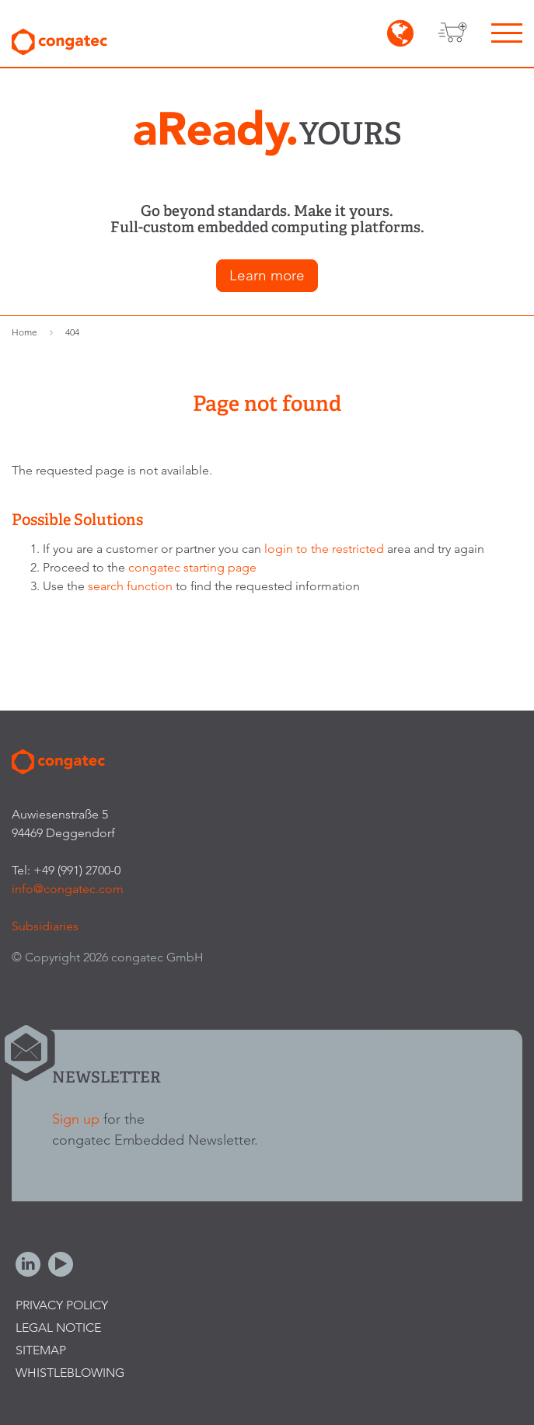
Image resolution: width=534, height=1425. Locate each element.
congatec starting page (192, 567)
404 (72, 332)
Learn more (267, 275)
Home (24, 332)
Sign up (75, 1119)
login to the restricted (324, 548)
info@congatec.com (68, 888)
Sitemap (41, 1350)
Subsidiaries (45, 926)
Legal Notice (58, 1327)
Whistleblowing (70, 1372)
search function (130, 586)
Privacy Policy (62, 1305)
